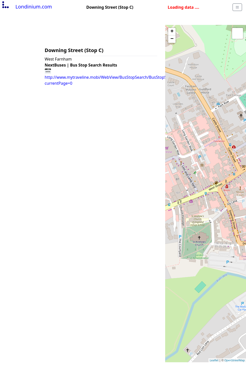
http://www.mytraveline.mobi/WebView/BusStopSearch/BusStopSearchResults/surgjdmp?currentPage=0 (128, 77)
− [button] (172, 39)
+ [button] (172, 31)
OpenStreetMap (234, 360)
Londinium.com (26, 6)
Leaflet (214, 360)
